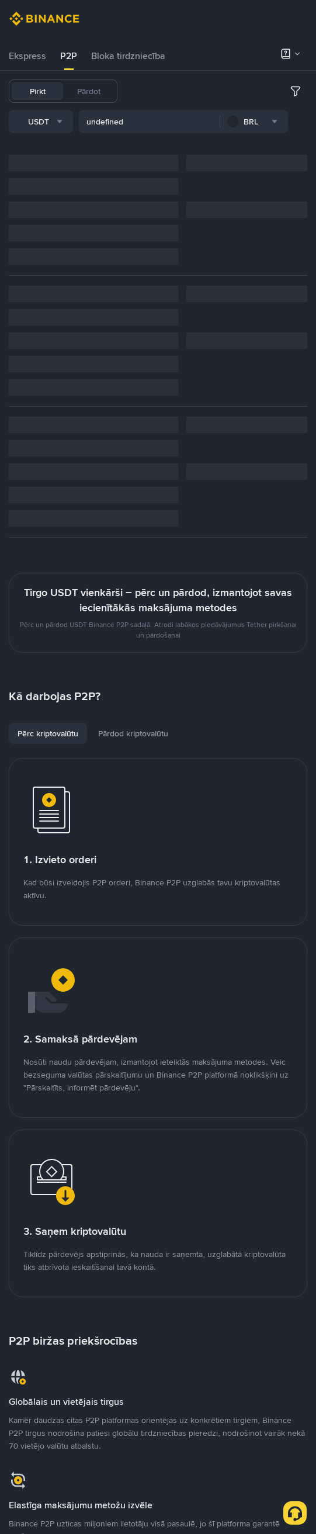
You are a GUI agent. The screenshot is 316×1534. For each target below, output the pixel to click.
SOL (199, 121)
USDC (203, 91)
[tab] (27, 56)
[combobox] (129, 153)
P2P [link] (68, 56)
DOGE (169, 121)
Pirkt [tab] (38, 91)
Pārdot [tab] (88, 91)
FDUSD (238, 91)
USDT (141, 91)
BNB (272, 91)
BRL (138, 121)
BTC (172, 91)
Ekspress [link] (27, 56)
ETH (299, 91)
